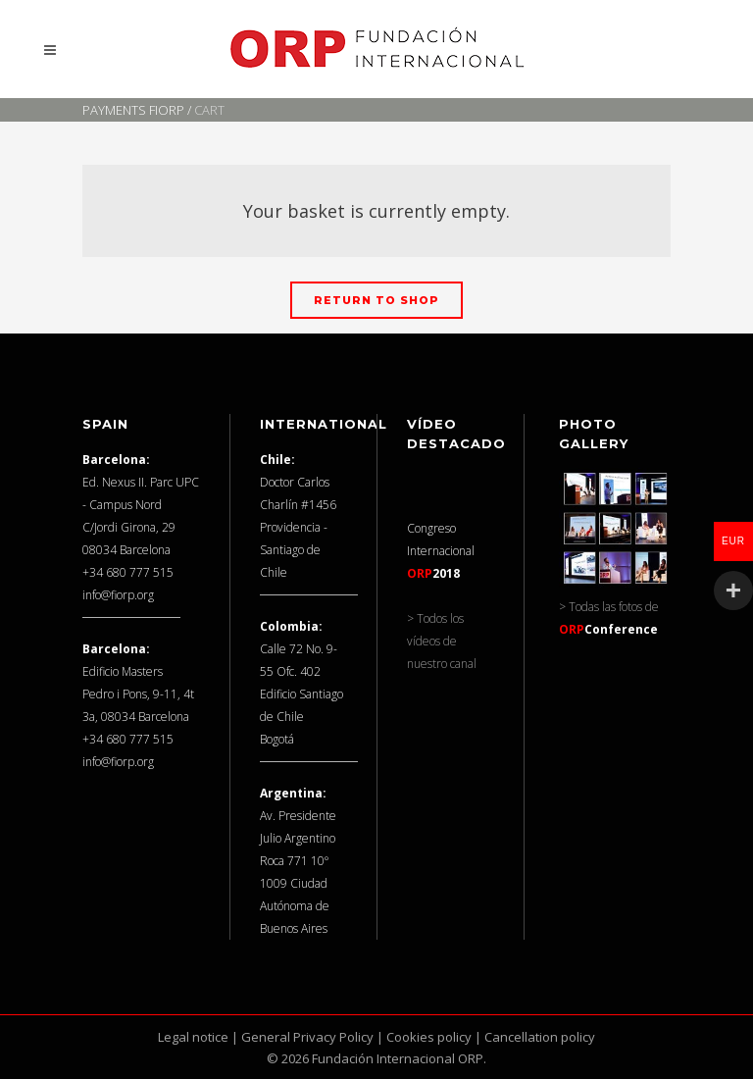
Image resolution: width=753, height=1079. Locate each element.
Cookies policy (429, 1037)
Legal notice (193, 1037)
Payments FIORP (133, 110)
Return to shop (376, 300)
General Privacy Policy (307, 1037)
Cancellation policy (539, 1037)
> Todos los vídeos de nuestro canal (442, 641)
